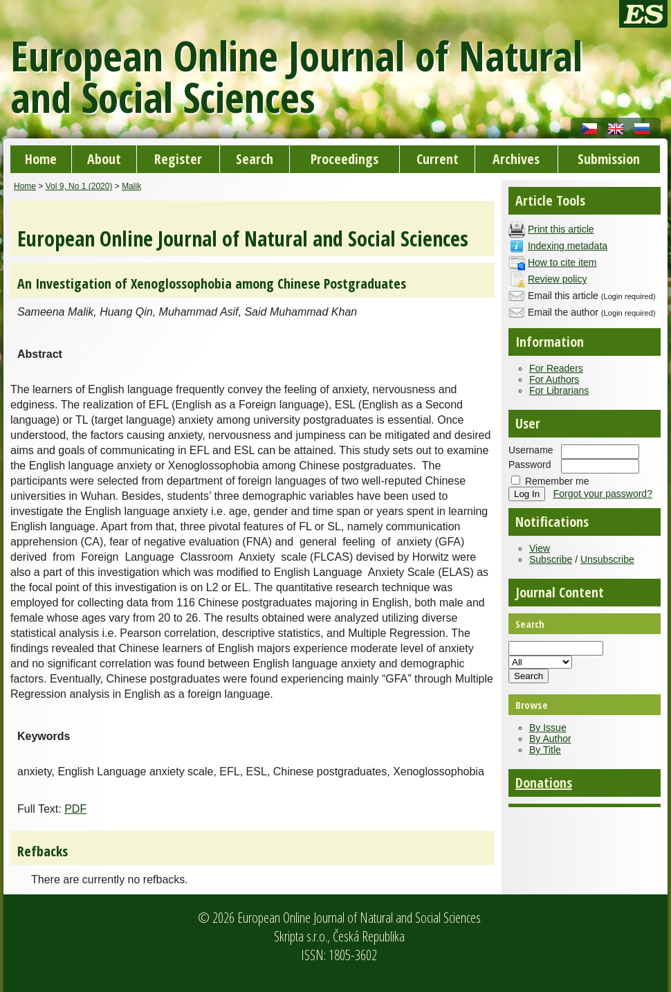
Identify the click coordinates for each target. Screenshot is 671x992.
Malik (131, 186)
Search (254, 159)
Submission (609, 159)
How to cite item (562, 262)
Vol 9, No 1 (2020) (79, 186)
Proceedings (344, 159)
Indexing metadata (567, 245)
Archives (516, 159)
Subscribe (550, 559)
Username (530, 450)
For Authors (554, 379)
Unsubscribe (607, 559)
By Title (545, 749)
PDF (75, 809)
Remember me (557, 481)
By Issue (548, 727)
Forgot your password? (602, 493)
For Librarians (559, 390)
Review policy (557, 279)
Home (41, 159)
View (539, 548)
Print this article (561, 229)
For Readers (556, 368)
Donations (543, 782)
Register (178, 159)
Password (529, 464)
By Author (550, 738)
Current (437, 159)
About (104, 159)
